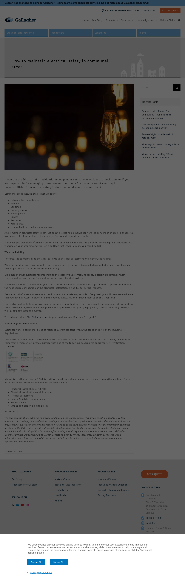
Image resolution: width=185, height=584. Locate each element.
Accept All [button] (36, 562)
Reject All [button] (58, 562)
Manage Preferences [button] (41, 572)
